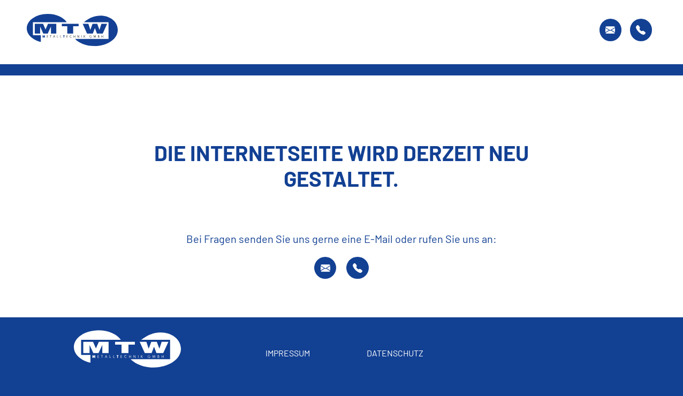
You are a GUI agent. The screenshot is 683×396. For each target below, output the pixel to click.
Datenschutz (395, 353)
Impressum (287, 353)
